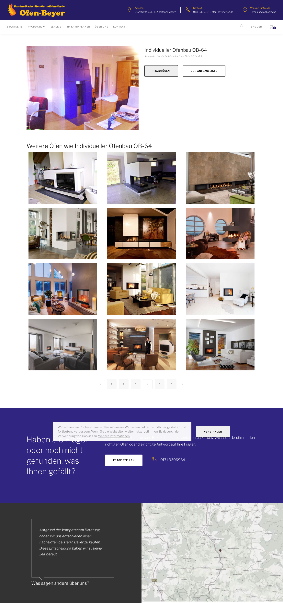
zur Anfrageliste (204, 70)
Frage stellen (123, 460)
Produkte (35, 26)
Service (56, 26)
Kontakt (119, 26)
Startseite (15, 26)
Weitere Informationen (114, 436)
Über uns (101, 26)
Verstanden (213, 431)
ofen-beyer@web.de (222, 11)
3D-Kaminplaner (78, 26)
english (256, 26)
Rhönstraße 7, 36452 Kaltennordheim (155, 11)
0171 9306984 (201, 11)
